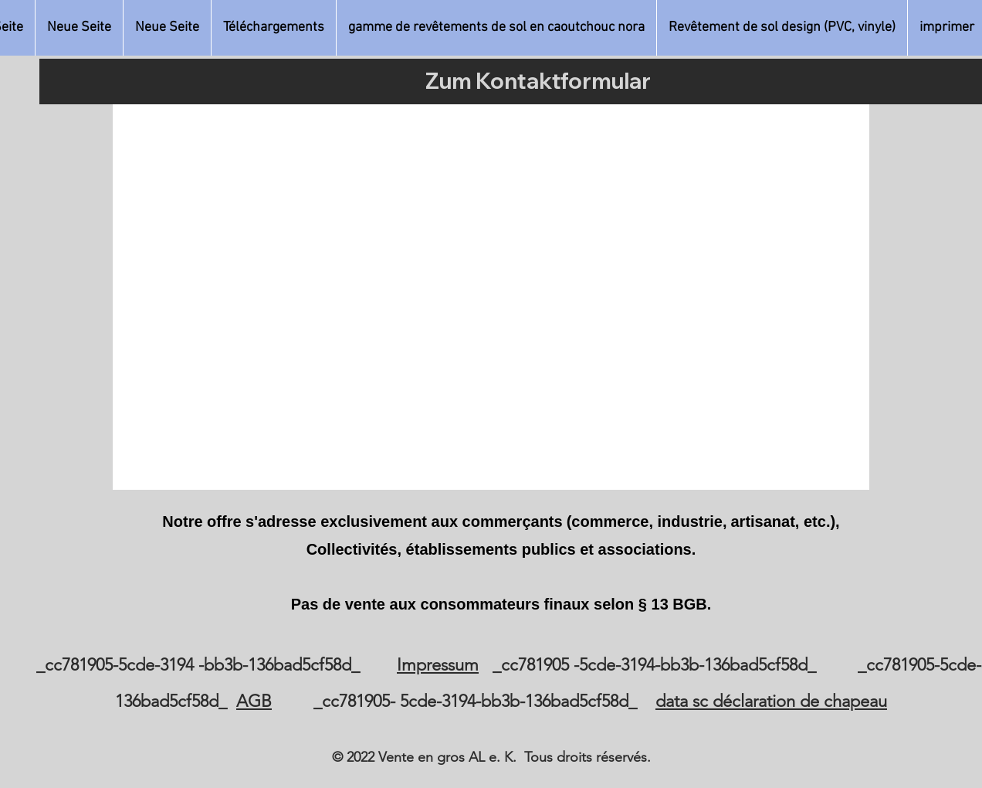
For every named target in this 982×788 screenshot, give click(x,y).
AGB (254, 701)
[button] (496, 28)
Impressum (438, 664)
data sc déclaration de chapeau (771, 701)
